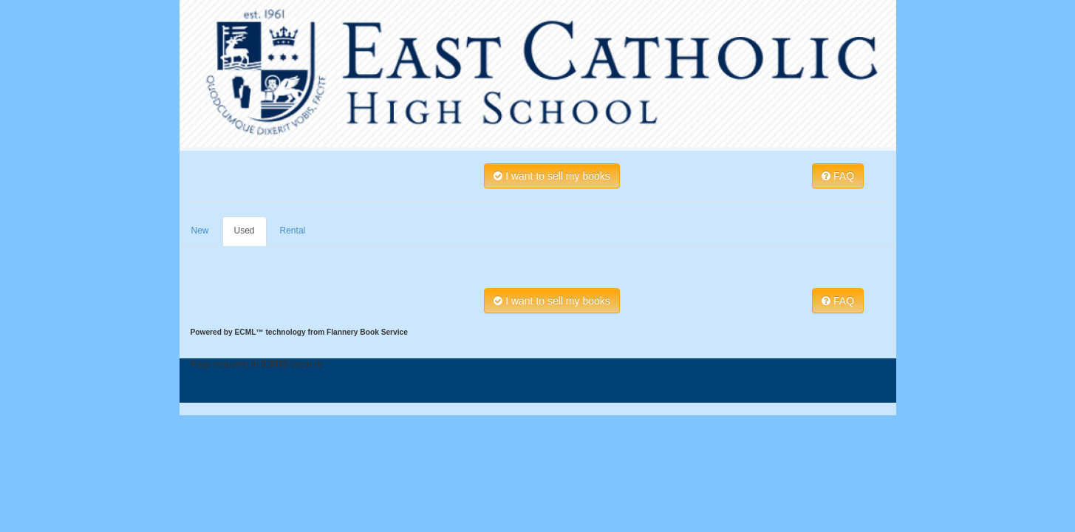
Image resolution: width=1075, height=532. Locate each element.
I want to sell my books (552, 176)
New (200, 230)
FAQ (838, 176)
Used (244, 230)
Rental (293, 230)
